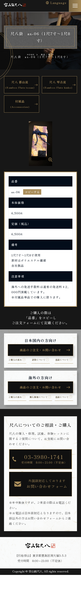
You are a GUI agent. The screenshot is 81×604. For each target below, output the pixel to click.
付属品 (20, 104)
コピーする (32, 192)
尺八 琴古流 (57, 85)
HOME (29, 54)
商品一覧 (48, 54)
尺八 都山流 (20, 85)
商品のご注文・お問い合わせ (40, 350)
